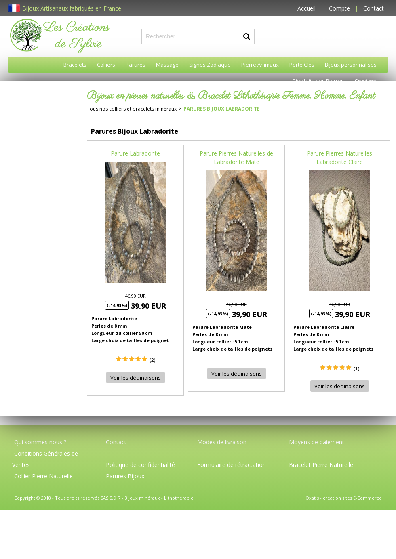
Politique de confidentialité (140, 465)
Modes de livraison (221, 442)
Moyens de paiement (316, 442)
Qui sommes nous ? (40, 442)
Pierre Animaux (260, 64)
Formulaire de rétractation (231, 465)
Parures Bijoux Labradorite (221, 108)
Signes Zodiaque (210, 64)
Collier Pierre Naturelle (43, 476)
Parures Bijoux (125, 476)
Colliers (106, 64)
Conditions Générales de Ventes (45, 459)
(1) (356, 368)
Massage (167, 64)
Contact (373, 8)
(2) (152, 360)
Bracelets (74, 64)
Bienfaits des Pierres (318, 80)
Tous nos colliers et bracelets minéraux (132, 108)
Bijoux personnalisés (351, 64)
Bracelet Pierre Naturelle (321, 465)
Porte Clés (301, 64)
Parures (135, 64)
